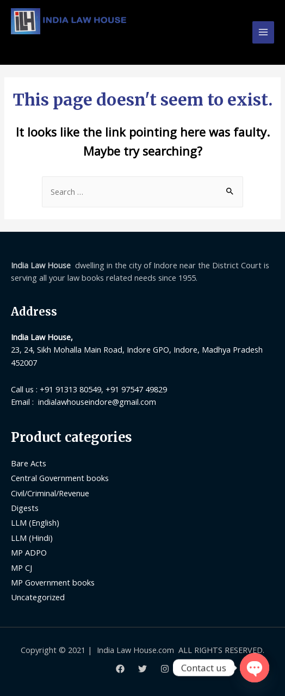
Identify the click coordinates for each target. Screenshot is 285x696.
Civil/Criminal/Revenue (50, 493)
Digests (25, 507)
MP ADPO (29, 552)
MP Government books (53, 582)
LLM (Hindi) (32, 537)
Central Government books (60, 477)
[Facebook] (120, 668)
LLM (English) (35, 522)
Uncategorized (38, 597)
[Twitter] (142, 668)
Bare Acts (28, 463)
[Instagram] (164, 668)
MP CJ (21, 567)
